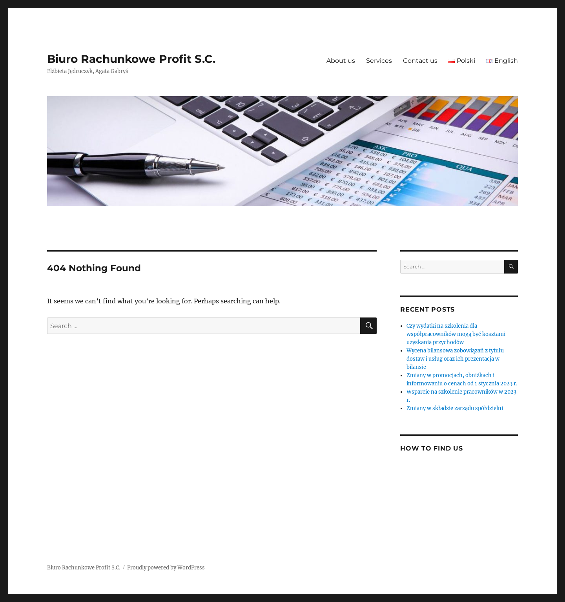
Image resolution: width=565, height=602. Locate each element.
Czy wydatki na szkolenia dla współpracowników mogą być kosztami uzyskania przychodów (455, 334)
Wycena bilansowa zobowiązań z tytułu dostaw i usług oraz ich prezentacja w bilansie (455, 358)
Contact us (420, 60)
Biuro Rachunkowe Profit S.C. (131, 59)
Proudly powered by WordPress (166, 567)
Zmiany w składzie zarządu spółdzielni (454, 408)
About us (340, 60)
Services (379, 60)
